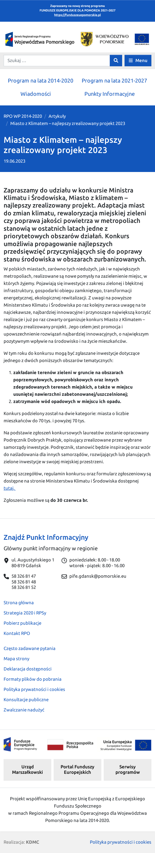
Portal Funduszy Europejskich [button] (77, 769)
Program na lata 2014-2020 (40, 80)
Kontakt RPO (17, 633)
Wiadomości (36, 94)
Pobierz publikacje (22, 623)
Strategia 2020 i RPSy (25, 612)
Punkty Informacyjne (109, 94)
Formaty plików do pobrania (33, 679)
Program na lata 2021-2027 (114, 80)
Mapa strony (16, 658)
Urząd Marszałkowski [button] (27, 769)
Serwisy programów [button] (127, 769)
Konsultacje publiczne (26, 699)
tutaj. (10, 488)
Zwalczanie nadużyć (24, 709)
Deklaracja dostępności (28, 668)
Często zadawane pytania (29, 648)
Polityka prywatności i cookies (34, 689)
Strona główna (19, 602)
